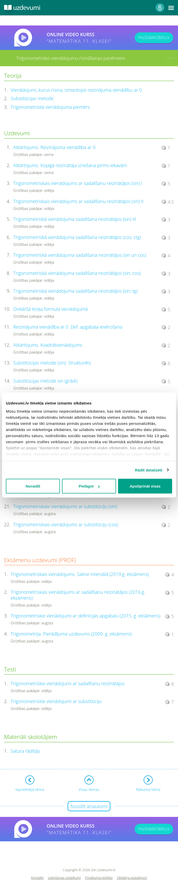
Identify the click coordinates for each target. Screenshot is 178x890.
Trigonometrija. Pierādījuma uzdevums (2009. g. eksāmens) (71, 634)
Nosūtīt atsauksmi (89, 806)
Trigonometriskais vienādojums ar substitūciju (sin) (65, 506)
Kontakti (37, 877)
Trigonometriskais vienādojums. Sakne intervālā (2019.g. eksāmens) (80, 574)
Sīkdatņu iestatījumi (132, 877)
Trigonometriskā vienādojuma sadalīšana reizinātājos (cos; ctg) (77, 237)
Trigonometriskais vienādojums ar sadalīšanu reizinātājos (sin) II (78, 201)
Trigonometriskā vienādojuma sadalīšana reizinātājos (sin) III (74, 219)
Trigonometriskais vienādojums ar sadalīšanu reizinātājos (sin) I (77, 183)
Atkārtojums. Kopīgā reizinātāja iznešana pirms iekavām (70, 165)
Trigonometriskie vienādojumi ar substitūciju (56, 701)
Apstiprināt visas (145, 486)
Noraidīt (33, 486)
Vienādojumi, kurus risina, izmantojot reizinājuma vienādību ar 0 (76, 90)
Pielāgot (89, 486)
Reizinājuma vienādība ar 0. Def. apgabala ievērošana (67, 327)
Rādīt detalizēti (148, 470)
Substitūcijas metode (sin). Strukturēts (52, 363)
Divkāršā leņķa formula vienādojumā (50, 309)
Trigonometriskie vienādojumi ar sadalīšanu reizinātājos (68, 683)
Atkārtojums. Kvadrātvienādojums (47, 345)
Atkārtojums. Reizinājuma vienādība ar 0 (54, 147)
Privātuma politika (99, 877)
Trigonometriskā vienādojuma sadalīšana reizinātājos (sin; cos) (77, 273)
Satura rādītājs (26, 751)
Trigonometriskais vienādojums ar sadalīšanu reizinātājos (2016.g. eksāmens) (78, 595)
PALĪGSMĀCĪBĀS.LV (153, 37)
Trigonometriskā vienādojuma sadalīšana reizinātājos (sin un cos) (79, 255)
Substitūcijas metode (32, 98)
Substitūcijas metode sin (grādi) (45, 381)
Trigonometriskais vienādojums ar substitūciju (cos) (65, 524)
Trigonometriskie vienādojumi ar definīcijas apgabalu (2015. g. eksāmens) (85, 616)
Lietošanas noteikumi (64, 877)
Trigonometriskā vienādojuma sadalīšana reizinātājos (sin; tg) (75, 291)
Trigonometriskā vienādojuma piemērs (50, 107)
